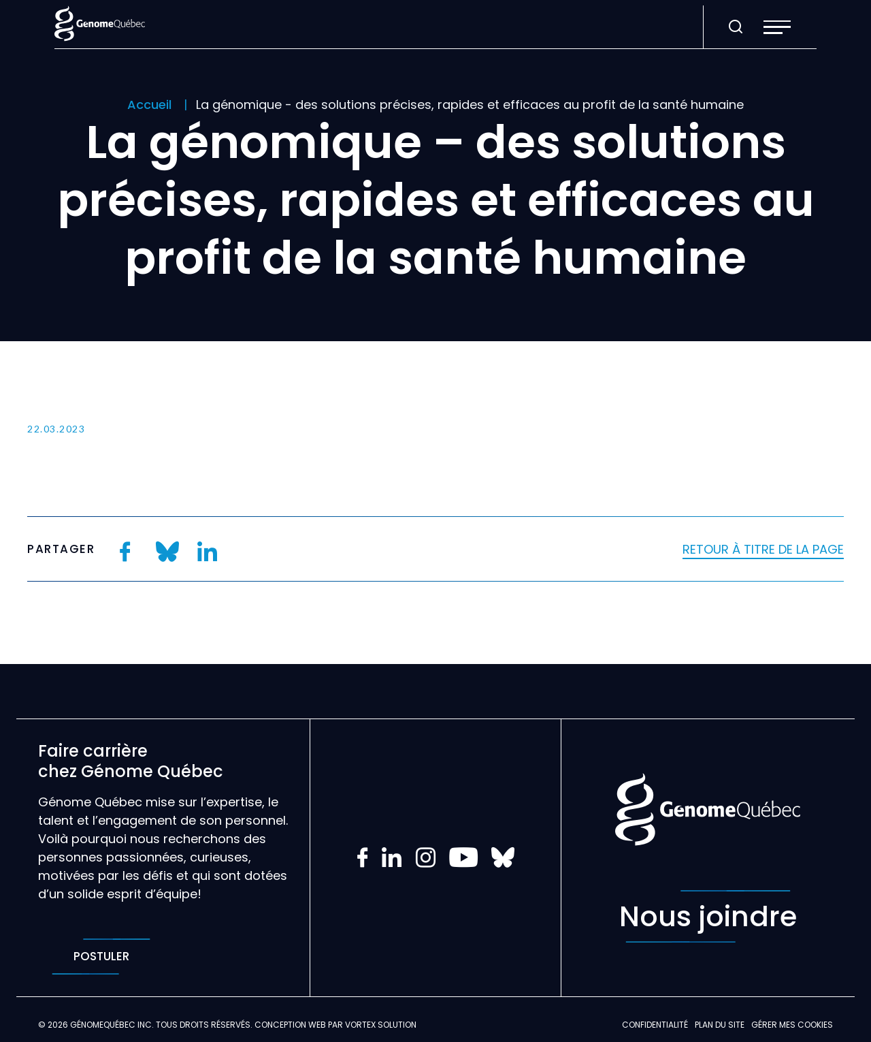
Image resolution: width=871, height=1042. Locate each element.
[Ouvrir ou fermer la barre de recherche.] (735, 27)
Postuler (101, 956)
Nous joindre (708, 916)
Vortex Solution (380, 1024)
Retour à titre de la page (763, 549)
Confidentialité (655, 1024)
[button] (777, 27)
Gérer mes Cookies (792, 1024)
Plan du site (719, 1024)
